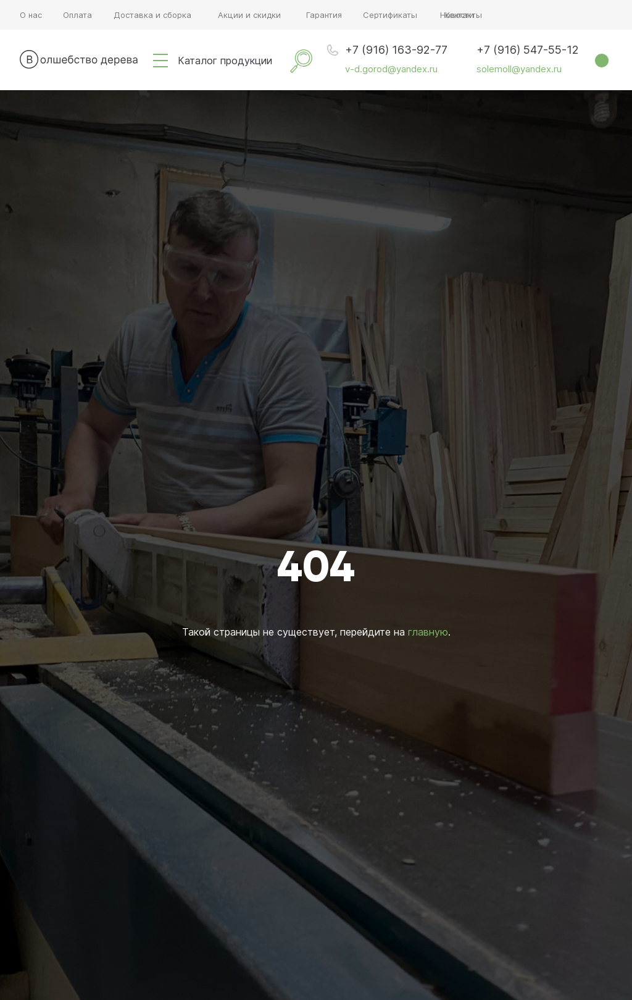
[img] (160, 60)
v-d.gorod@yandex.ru (391, 69)
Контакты (463, 15)
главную (428, 632)
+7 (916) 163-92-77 (396, 49)
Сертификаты (390, 15)
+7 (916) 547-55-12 (527, 49)
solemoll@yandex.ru (519, 69)
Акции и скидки (249, 15)
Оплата (77, 15)
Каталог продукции (225, 60)
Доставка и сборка (152, 15)
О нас (31, 15)
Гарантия (324, 15)
